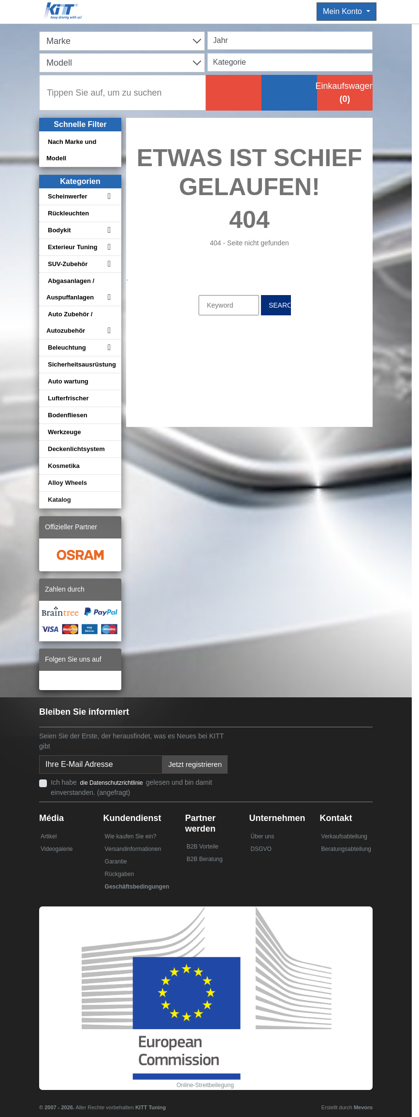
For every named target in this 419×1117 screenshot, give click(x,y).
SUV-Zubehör (67, 264)
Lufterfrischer (68, 398)
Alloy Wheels (67, 482)
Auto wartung (68, 381)
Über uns (263, 836)
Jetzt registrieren (195, 764)
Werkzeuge (64, 432)
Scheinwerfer (67, 196)
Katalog (59, 499)
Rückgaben (119, 874)
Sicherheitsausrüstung (82, 364)
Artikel (49, 836)
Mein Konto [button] (343, 11)
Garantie (116, 861)
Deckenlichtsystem (76, 448)
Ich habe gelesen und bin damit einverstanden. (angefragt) (131, 787)
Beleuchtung (67, 347)
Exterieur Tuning (72, 247)
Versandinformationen (133, 849)
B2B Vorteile (202, 846)
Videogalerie (57, 849)
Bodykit (59, 230)
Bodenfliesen (67, 415)
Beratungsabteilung (346, 849)
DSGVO (261, 849)
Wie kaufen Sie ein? (131, 836)
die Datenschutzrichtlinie (112, 782)
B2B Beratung (205, 859)
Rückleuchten (68, 213)
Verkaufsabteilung (344, 836)
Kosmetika (64, 465)
